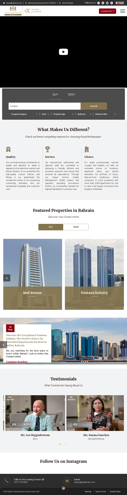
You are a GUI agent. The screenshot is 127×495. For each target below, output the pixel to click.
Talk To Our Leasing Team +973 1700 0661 (40, 3)
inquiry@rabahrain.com (12, 3)
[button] (81, 361)
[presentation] (6, 277)
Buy (55, 95)
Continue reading (17, 361)
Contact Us (107, 11)
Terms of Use (100, 491)
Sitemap (88, 491)
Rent (71, 95)
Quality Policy (115, 491)
